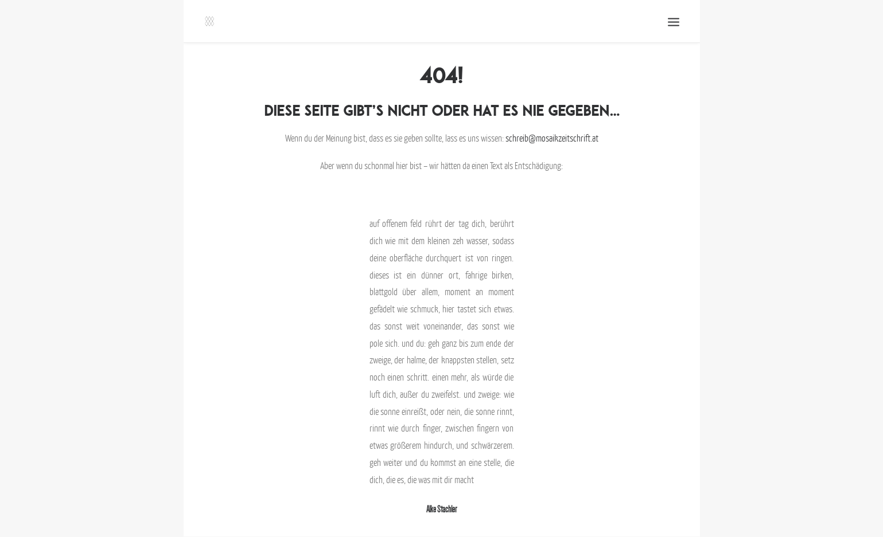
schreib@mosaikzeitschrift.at (551, 138)
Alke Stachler (441, 509)
